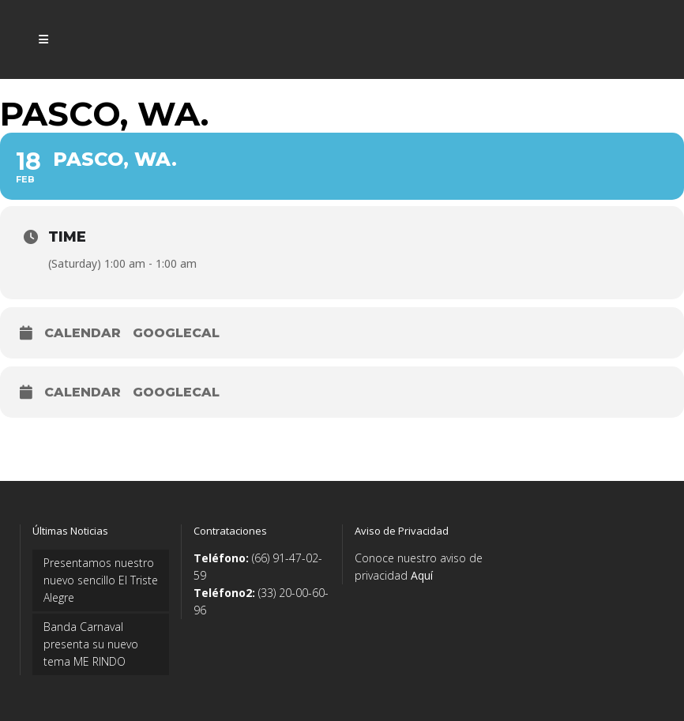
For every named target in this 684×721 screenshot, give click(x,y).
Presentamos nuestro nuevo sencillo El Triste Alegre (100, 580)
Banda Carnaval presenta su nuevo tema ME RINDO (90, 644)
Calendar (82, 332)
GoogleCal (176, 332)
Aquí (422, 575)
